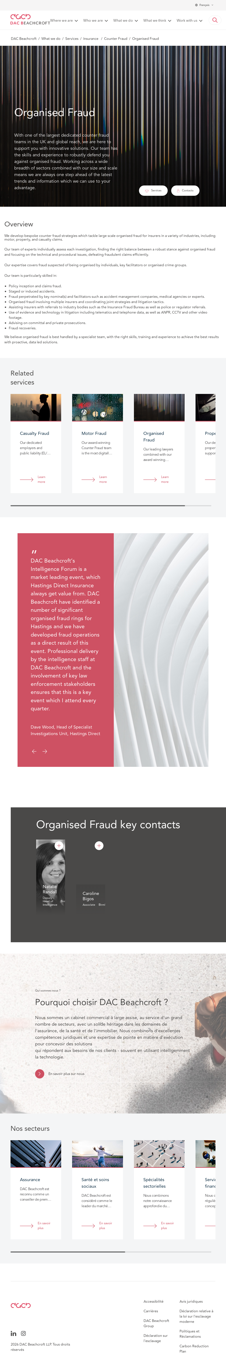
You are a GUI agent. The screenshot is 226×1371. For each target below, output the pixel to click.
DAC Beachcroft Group (156, 1323)
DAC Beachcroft (24, 38)
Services (71, 38)
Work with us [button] (187, 21)
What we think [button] (154, 21)
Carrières (151, 1311)
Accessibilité (154, 1301)
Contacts (185, 190)
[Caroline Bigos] (99, 845)
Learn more (41, 480)
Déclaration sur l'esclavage (156, 1338)
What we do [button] (123, 21)
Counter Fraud (115, 38)
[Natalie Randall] (59, 845)
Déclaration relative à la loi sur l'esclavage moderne (196, 1316)
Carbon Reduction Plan (194, 1349)
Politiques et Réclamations (190, 1334)
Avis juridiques (191, 1301)
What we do (51, 38)
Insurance (91, 38)
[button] (215, 20)
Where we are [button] (61, 21)
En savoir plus (44, 1226)
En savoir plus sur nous (66, 1073)
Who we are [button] (93, 21)
